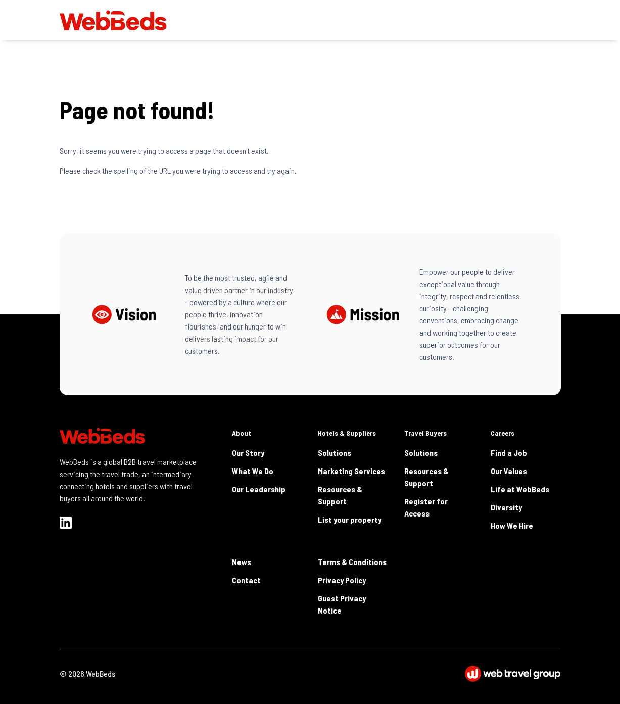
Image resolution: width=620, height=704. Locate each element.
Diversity (506, 507)
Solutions (334, 452)
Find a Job (509, 452)
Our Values (509, 471)
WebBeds (100, 673)
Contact (246, 580)
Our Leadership (258, 489)
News (241, 562)
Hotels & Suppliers (347, 433)
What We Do (252, 471)
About (241, 433)
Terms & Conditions (352, 562)
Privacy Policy (342, 580)
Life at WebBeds (520, 489)
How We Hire (512, 525)
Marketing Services (351, 471)
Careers (502, 433)
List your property (349, 519)
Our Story (248, 452)
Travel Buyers (425, 433)
